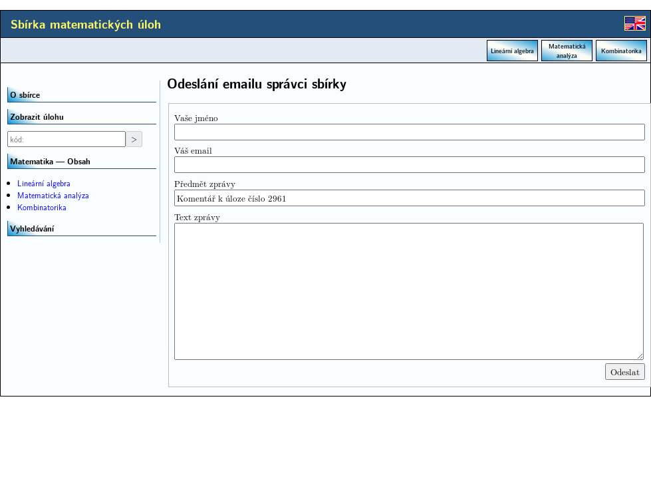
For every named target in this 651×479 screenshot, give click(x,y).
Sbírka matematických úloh (86, 24)
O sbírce (25, 94)
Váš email (193, 150)
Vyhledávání (32, 228)
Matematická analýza (567, 50)
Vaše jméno (196, 117)
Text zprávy (197, 216)
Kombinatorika (621, 50)
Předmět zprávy (204, 183)
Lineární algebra (512, 50)
